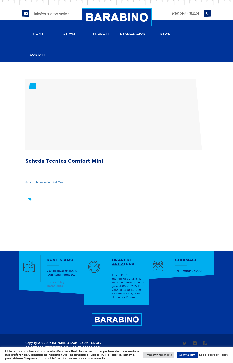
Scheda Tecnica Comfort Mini (44, 182)
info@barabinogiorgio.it (51, 13)
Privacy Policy (56, 282)
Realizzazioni (133, 34)
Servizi (70, 34)
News (165, 34)
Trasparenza (55, 286)
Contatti (38, 55)
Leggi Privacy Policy (213, 355)
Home (38, 34)
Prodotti (102, 34)
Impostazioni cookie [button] (159, 355)
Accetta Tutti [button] (187, 355)
